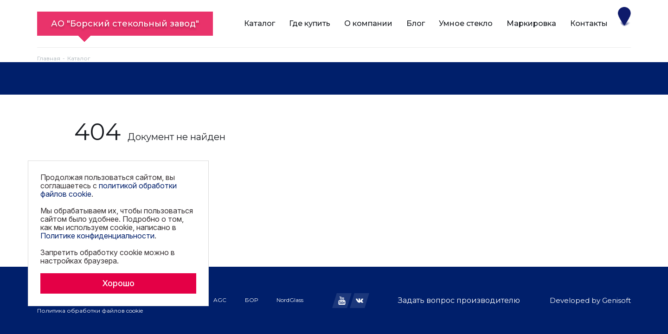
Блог (415, 23)
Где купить (309, 23)
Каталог (259, 23)
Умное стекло (466, 23)
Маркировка (531, 23)
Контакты (589, 23)
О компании (368, 23)
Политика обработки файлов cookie (90, 310)
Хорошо (118, 283)
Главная (48, 58)
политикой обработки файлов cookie (108, 190)
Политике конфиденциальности (97, 235)
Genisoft (616, 300)
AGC (219, 299)
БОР (251, 299)
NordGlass (289, 299)
